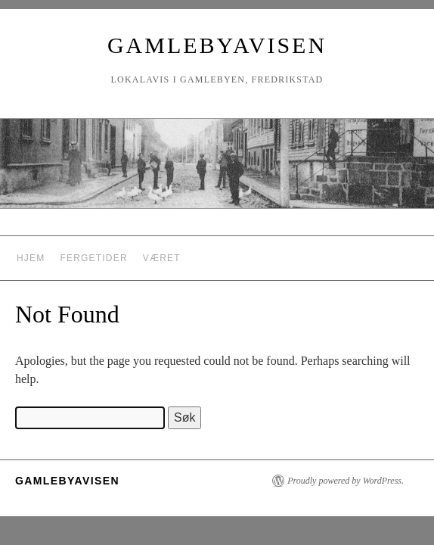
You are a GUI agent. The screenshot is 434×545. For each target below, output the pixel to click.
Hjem (31, 258)
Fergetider (93, 258)
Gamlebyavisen (217, 45)
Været (162, 258)
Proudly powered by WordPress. (345, 480)
